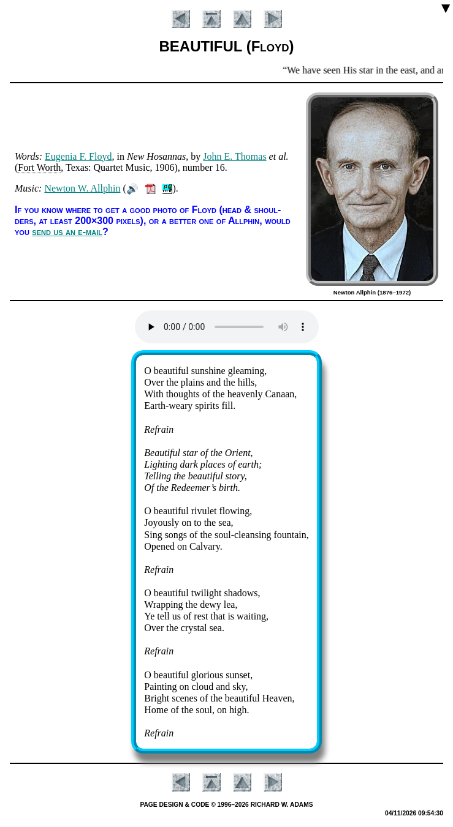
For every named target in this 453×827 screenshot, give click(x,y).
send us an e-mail (67, 231)
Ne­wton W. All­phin (82, 188)
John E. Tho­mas (234, 156)
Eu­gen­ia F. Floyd (78, 156)
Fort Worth (39, 167)
